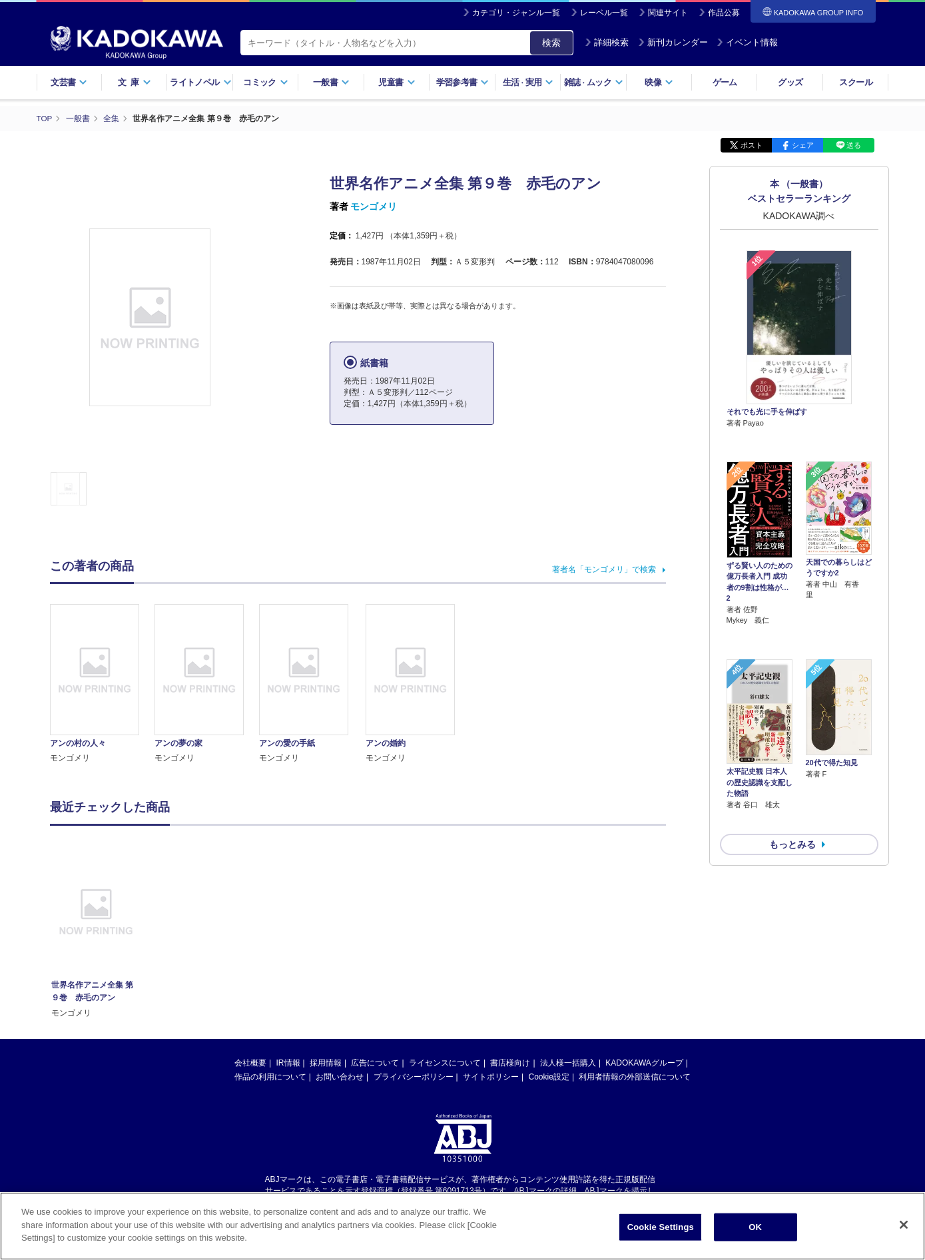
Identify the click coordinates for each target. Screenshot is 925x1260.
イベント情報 (747, 42)
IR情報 (288, 1063)
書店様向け (510, 1063)
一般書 (331, 82)
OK (755, 1227)
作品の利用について (270, 1077)
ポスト (752, 145)
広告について (375, 1063)
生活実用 (528, 82)
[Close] (903, 1224)
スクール (855, 82)
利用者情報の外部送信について (635, 1077)
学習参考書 (462, 82)
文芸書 (69, 82)
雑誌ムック (593, 82)
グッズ (790, 82)
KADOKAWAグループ (644, 1063)
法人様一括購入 (568, 1063)
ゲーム (725, 82)
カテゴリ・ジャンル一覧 (516, 12)
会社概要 (250, 1063)
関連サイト (668, 12)
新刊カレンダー (673, 42)
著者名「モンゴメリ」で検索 (604, 569)
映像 (659, 82)
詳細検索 (607, 42)
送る (853, 145)
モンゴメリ (373, 206)
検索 (551, 42)
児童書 (396, 82)
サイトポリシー (491, 1077)
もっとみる (792, 774)
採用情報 (326, 1063)
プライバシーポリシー (414, 1077)
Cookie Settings (660, 1227)
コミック (265, 82)
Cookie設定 (549, 1077)
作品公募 (724, 12)
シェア (803, 145)
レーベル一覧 (604, 12)
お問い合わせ (340, 1077)
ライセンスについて (445, 1063)
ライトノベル (200, 82)
